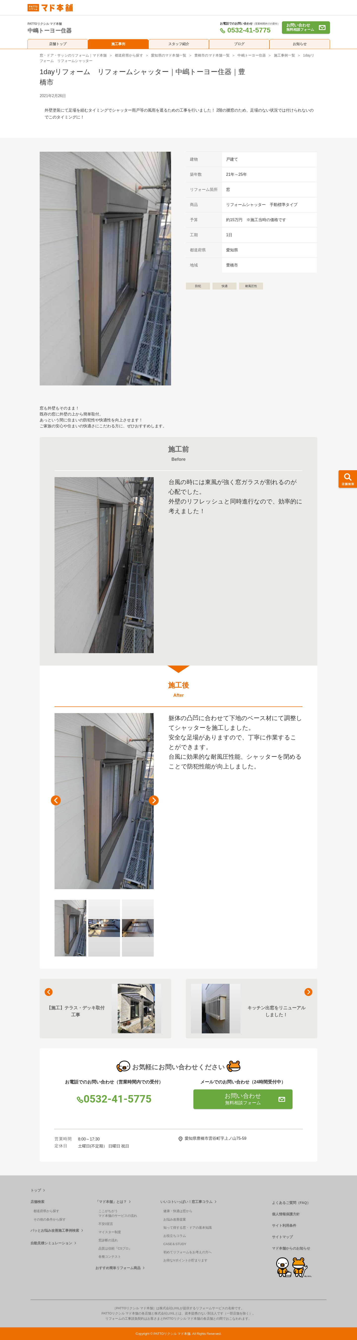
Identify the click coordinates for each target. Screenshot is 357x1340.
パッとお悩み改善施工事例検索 (54, 1230)
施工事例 (118, 44)
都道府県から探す (129, 55)
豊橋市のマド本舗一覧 (212, 55)
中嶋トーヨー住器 (252, 55)
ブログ (239, 44)
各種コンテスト (109, 1256)
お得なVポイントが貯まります (185, 1260)
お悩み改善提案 (174, 1219)
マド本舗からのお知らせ (291, 1248)
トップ (35, 1190)
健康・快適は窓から (177, 1211)
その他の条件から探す (49, 1219)
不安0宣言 (105, 1224)
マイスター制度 (109, 1232)
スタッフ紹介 (178, 44)
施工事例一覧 (284, 55)
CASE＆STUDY (174, 1244)
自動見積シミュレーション (51, 1243)
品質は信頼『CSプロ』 (115, 1248)
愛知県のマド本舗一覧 (168, 55)
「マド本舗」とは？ (111, 1202)
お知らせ (300, 44)
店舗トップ (57, 44)
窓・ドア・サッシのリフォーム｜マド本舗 (73, 55)
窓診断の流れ (108, 1240)
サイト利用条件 (284, 1225)
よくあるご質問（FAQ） (291, 1203)
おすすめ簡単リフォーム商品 (118, 1268)
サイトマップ (282, 1237)
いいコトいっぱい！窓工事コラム (186, 1202)
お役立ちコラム (174, 1236)
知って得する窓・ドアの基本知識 (187, 1227)
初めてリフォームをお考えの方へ (187, 1252)
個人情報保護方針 (286, 1214)
